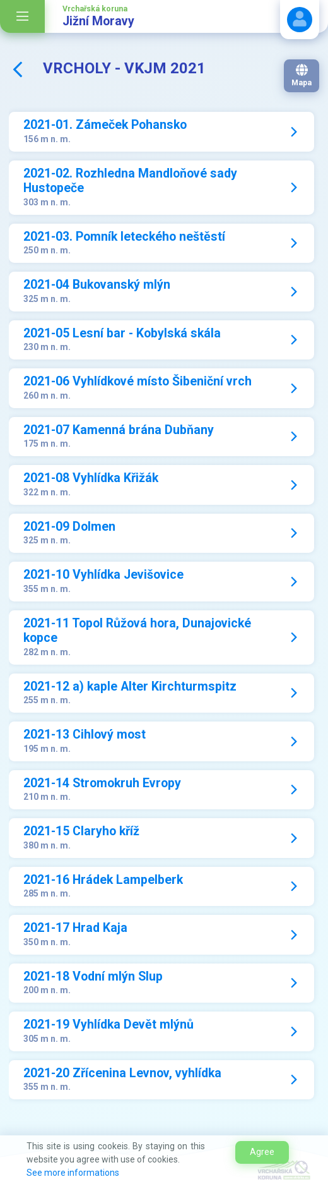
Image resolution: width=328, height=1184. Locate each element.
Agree (262, 1152)
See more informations (72, 1173)
